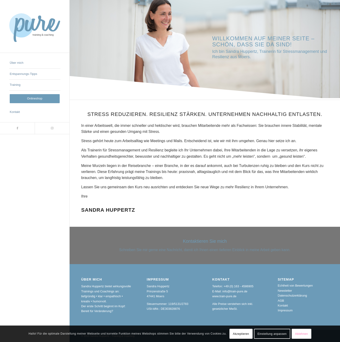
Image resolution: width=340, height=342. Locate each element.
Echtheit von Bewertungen (295, 285)
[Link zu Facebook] (17, 128)
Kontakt (283, 305)
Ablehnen (301, 334)
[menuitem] (34, 63)
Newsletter (285, 290)
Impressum (285, 310)
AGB (281, 300)
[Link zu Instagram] (52, 128)
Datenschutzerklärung (292, 295)
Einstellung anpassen (272, 334)
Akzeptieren (241, 334)
